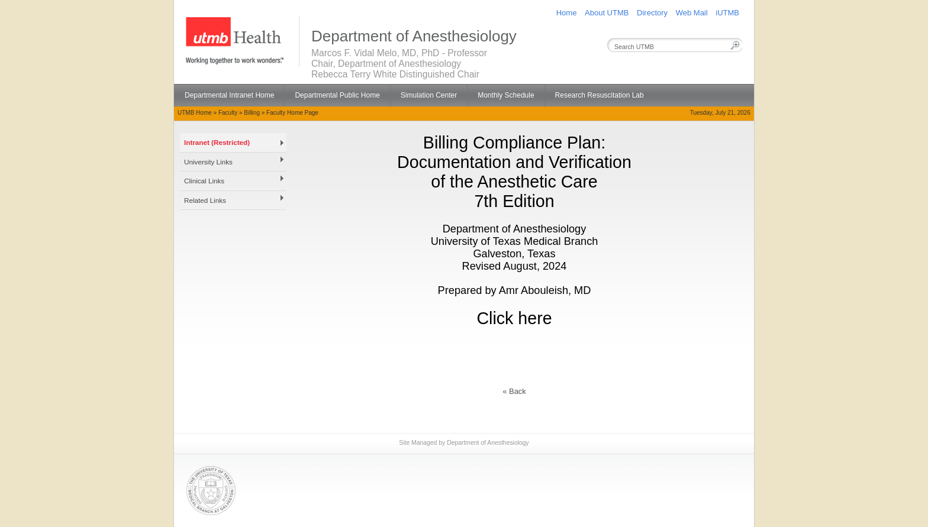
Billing (252, 112)
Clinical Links (204, 181)
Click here (514, 318)
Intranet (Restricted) (217, 142)
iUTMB (727, 12)
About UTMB (607, 12)
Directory (652, 12)
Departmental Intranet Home (229, 95)
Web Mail (692, 12)
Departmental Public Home (337, 95)
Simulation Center (429, 95)
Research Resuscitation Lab (599, 95)
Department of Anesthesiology (488, 442)
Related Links (205, 200)
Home (566, 12)
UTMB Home (195, 112)
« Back (514, 391)
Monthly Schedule (506, 95)
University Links (208, 162)
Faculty (227, 112)
